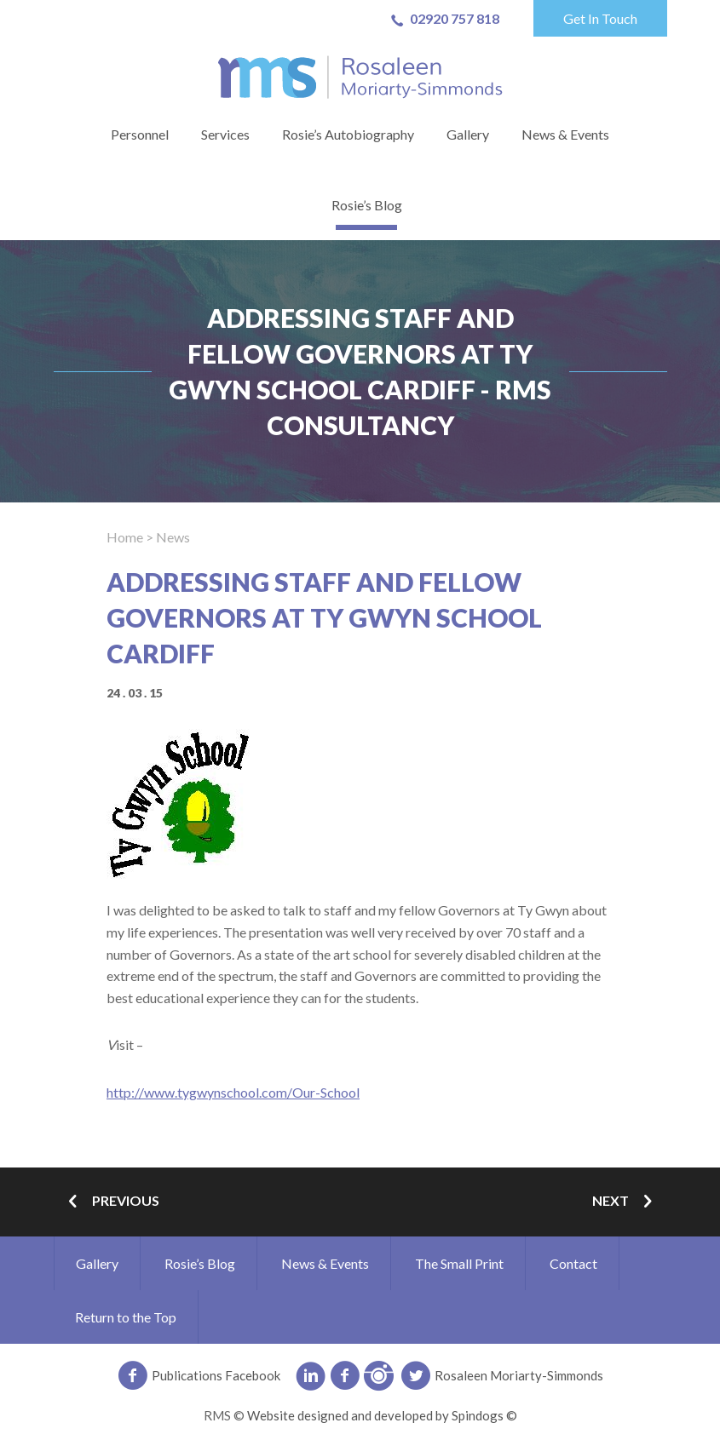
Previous (110, 1202)
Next (625, 1202)
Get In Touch (600, 18)
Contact (573, 1263)
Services (225, 134)
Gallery (467, 134)
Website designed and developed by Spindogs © (382, 1415)
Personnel (140, 134)
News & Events (565, 134)
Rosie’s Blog (366, 205)
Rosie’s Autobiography (348, 134)
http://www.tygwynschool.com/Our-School (233, 1092)
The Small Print (459, 1263)
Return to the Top (125, 1317)
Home (125, 537)
